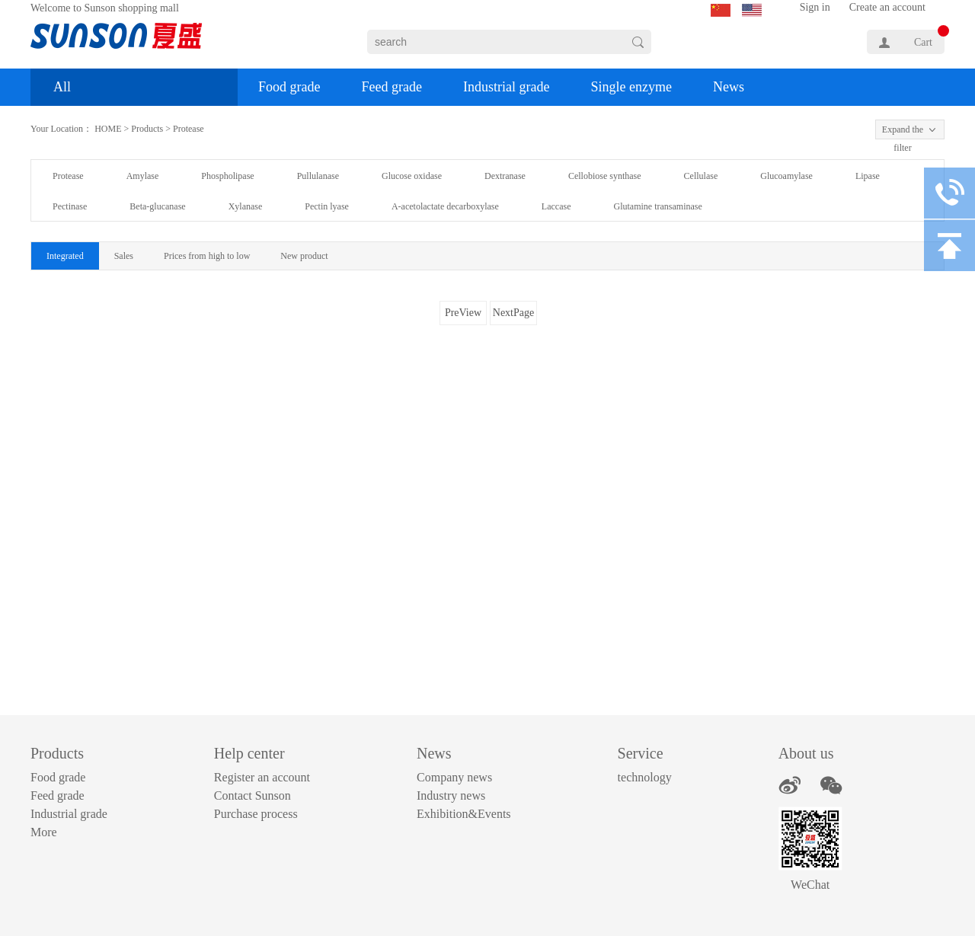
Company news (454, 777)
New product (304, 256)
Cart (923, 42)
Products (147, 128)
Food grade (289, 86)
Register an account (262, 777)
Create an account (887, 7)
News (728, 86)
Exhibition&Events (464, 813)
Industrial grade (506, 86)
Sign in (815, 7)
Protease (188, 128)
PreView (463, 312)
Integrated (65, 256)
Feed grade (391, 86)
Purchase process (256, 813)
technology (645, 777)
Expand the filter (902, 131)
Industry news (451, 795)
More (43, 832)
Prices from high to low (207, 256)
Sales (123, 256)
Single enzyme (630, 86)
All (62, 86)
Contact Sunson (252, 795)
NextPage (513, 312)
